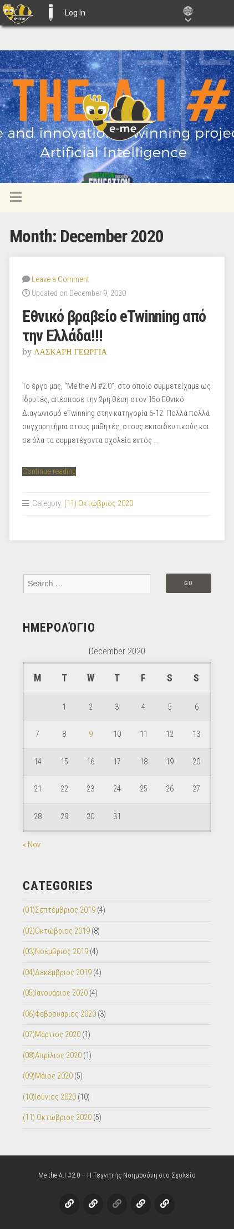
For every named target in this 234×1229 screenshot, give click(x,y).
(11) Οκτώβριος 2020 (98, 503)
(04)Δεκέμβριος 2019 (57, 972)
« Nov (31, 845)
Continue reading (49, 471)
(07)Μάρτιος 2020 (51, 1034)
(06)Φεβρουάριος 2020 (59, 1014)
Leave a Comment (60, 279)
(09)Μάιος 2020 (48, 1076)
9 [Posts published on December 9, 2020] (91, 734)
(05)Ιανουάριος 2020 (55, 993)
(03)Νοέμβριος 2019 (55, 951)
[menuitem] (18, 12)
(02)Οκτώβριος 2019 (56, 931)
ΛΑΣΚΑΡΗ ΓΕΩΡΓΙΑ (70, 351)
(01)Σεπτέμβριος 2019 (59, 910)
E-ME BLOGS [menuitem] (50, 12)
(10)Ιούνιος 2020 (49, 1097)
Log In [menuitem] (75, 12)
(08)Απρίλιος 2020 (52, 1055)
